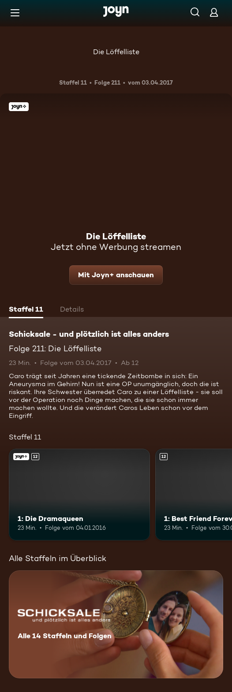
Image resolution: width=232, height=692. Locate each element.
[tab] (26, 310)
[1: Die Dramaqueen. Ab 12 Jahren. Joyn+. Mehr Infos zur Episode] (79, 494)
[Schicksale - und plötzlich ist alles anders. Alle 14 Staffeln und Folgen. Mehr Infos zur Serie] (116, 624)
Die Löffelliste (116, 52)
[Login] (214, 12)
